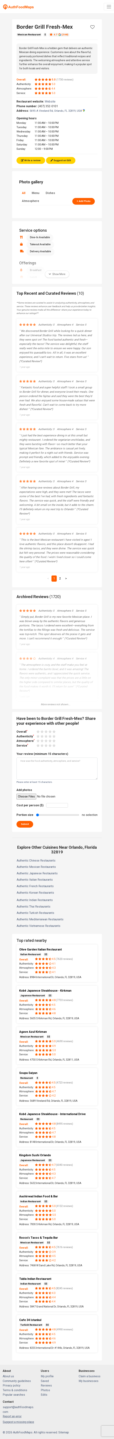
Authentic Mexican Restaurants (36, 867)
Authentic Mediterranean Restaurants (40, 919)
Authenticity (25, 736)
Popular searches (14, 1394)
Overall (21, 731)
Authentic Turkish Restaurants (35, 913)
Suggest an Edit (61, 160)
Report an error (12, 1416)
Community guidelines (17, 1381)
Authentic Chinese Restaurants (36, 860)
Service (22, 745)
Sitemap (63, 1432)
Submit (25, 824)
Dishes (50, 193)
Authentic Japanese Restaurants (37, 873)
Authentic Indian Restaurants (35, 900)
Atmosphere (30, 201)
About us (8, 1376)
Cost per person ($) (29, 805)
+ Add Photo (83, 201)
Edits (44, 1394)
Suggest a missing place (18, 1422)
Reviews (46, 1385)
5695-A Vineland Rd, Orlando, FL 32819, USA (57, 110)
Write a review (31, 160)
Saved (45, 1381)
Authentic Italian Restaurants (35, 879)
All (23, 193)
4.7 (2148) (59, 34)
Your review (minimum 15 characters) (42, 754)
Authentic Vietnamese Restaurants (38, 926)
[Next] (66, 578)
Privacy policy (11, 1385)
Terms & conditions (15, 1390)
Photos (45, 1390)
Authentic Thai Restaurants (33, 906)
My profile (47, 1376)
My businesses (88, 1381)
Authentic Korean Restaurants (35, 892)
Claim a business (89, 1376)
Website (52, 101)
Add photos (24, 790)
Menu (35, 193)
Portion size (24, 815)
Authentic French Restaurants (35, 886)
